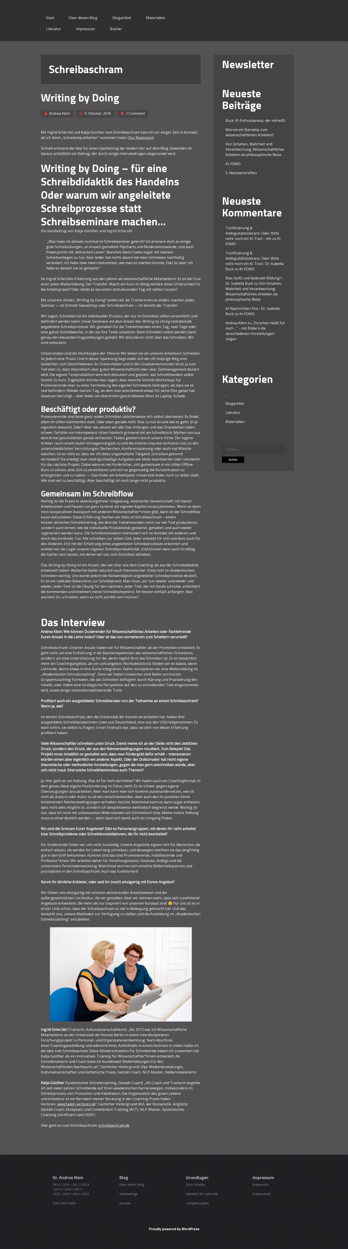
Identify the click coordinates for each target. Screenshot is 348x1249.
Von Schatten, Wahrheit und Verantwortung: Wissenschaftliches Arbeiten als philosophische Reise (254, 149)
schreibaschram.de (113, 1125)
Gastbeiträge (128, 1194)
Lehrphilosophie (197, 1203)
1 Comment (135, 113)
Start (50, 17)
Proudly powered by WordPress (174, 1228)
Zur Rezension (141, 137)
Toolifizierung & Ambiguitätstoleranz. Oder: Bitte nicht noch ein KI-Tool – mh (252, 233)
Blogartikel (122, 17)
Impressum (85, 28)
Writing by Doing (80, 97)
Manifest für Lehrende (202, 1194)
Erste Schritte (195, 1184)
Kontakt (125, 1203)
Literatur (53, 28)
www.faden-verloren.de (76, 1104)
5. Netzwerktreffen (241, 172)
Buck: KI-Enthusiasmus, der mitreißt (255, 120)
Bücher (116, 28)
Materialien (155, 17)
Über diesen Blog (83, 17)
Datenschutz (262, 1194)
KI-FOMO (233, 163)
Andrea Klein (59, 113)
